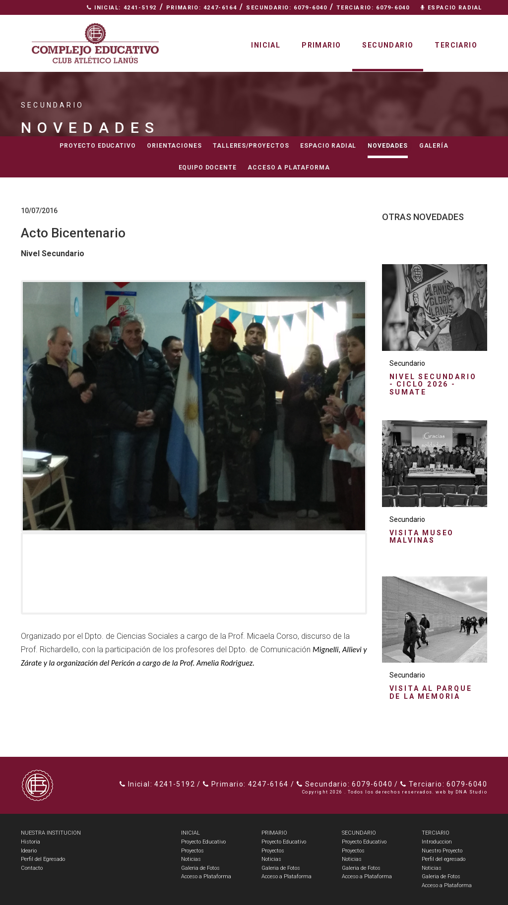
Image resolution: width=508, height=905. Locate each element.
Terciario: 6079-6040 (372, 7)
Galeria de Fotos (200, 868)
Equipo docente (208, 167)
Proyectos (192, 851)
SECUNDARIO (359, 833)
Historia (30, 842)
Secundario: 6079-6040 (286, 7)
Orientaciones (174, 145)
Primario (321, 45)
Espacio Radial (451, 7)
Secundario (387, 45)
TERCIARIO (435, 833)
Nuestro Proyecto (442, 851)
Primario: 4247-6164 (201, 7)
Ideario (29, 851)
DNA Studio (471, 792)
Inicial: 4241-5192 (122, 7)
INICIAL (190, 833)
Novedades (388, 145)
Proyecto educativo (97, 145)
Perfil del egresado (443, 859)
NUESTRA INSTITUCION (51, 833)
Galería (433, 145)
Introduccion (437, 842)
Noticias (191, 859)
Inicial (265, 45)
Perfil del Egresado (43, 859)
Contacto (460, 22)
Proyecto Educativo (203, 842)
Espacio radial (328, 145)
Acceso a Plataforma (288, 167)
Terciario (456, 45)
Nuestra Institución (383, 22)
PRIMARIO (274, 833)
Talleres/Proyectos (251, 145)
